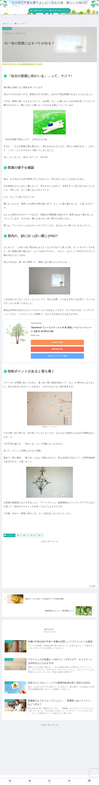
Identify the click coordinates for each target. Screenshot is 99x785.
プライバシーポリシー (49, 776)
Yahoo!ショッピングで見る (43, 349)
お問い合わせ (81, 776)
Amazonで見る (43, 342)
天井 (26, 528)
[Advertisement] (49, 556)
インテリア (9, 528)
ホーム (17, 776)
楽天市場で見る (69, 342)
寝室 (33, 528)
